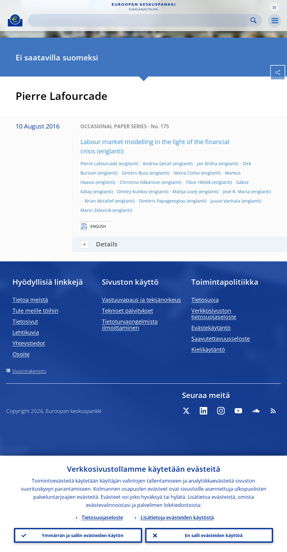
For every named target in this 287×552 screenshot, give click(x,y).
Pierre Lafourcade (98, 163)
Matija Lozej (185, 191)
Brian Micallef (99, 201)
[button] (274, 7)
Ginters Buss (135, 173)
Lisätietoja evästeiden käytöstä (177, 516)
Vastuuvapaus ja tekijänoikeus (141, 299)
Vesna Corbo (187, 173)
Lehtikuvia (25, 332)
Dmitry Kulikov (132, 191)
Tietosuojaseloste (102, 516)
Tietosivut (25, 321)
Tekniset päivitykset (127, 310)
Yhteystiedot (28, 343)
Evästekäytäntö (211, 327)
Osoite (21, 354)
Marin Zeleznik (95, 210)
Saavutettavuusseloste (220, 338)
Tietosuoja (205, 299)
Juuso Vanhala (225, 201)
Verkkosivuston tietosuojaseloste (213, 313)
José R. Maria (236, 191)
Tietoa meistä (30, 299)
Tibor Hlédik (198, 182)
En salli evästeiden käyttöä (213, 535)
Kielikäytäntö (208, 349)
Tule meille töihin (35, 310)
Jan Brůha (207, 163)
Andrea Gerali (157, 163)
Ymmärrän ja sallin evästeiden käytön (82, 535)
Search (253, 20)
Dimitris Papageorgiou (162, 201)
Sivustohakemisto (29, 371)
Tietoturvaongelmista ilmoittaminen (130, 324)
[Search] (140, 20)
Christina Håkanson (140, 182)
